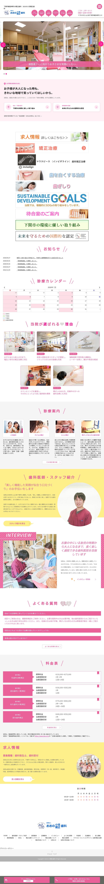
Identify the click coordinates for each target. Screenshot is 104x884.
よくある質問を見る (52, 656)
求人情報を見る (18, 794)
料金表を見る (52, 741)
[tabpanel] (52, 45)
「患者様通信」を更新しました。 (27, 261)
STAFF (34, 12)
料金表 (78, 850)
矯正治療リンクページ (33, 853)
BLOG (70, 12)
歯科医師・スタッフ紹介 (19, 850)
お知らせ (53, 855)
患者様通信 (10, 853)
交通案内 (88, 850)
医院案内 (34, 850)
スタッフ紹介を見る (17, 531)
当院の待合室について (67, 855)
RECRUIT (63, 12)
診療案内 (44, 850)
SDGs (19, 853)
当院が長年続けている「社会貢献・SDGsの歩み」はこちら (22, 117)
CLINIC (49, 12)
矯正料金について (40, 855)
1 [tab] (4, 74)
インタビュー (55, 850)
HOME (5, 850)
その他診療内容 (52, 469)
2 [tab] (6, 74)
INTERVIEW (56, 12)
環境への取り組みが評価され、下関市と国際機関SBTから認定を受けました (40, 258)
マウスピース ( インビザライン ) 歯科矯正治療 (87, 853)
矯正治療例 (65, 853)
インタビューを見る (83, 587)
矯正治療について (50, 853)
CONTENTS (41, 12)
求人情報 (97, 850)
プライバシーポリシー (7, 863)
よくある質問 (68, 850)
